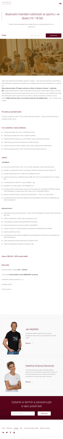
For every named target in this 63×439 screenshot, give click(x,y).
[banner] (8, 3)
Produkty (16, 428)
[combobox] (36, 35)
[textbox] (36, 36)
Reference (9, 428)
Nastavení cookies (45, 428)
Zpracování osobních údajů (31, 428)
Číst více (29, 343)
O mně (3, 428)
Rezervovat (53, 35)
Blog (21, 428)
